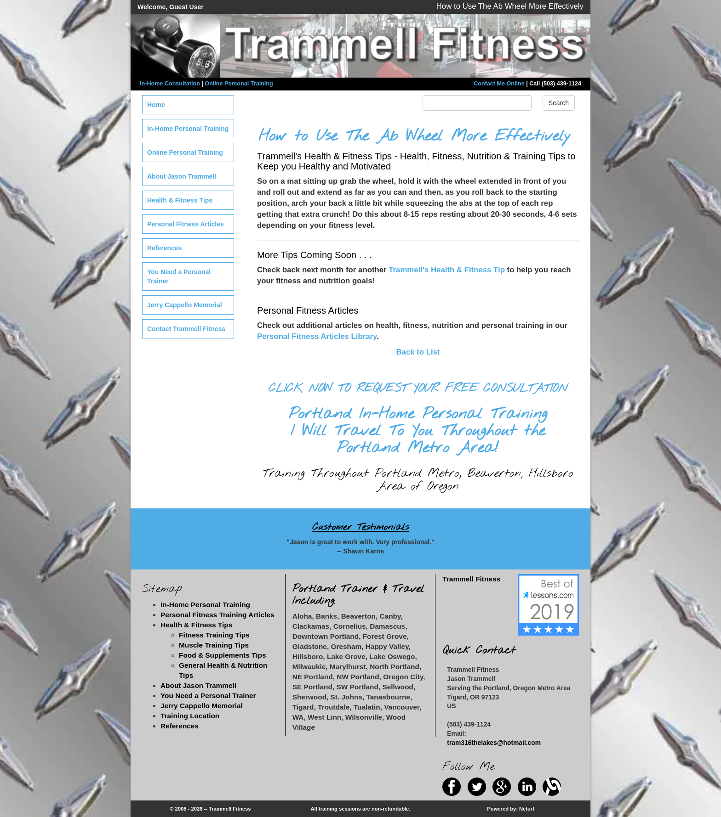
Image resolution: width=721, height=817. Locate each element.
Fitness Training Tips (214, 635)
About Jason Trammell (181, 176)
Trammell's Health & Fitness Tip (447, 269)
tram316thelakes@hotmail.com (494, 742)
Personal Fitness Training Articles (217, 615)
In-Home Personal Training (188, 128)
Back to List (418, 352)
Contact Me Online (499, 83)
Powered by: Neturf (510, 808)
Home (156, 104)
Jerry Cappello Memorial (184, 305)
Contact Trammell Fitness (186, 328)
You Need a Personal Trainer (179, 276)
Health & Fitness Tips (179, 200)
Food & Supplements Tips (222, 655)
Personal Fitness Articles (185, 224)
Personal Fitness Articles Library (317, 336)
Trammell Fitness (471, 579)
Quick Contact (478, 650)
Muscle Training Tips (214, 645)
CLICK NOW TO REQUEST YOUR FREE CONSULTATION (418, 388)
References (164, 248)
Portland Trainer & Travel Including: (358, 595)
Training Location (189, 716)
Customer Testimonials (360, 527)
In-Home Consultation (170, 83)
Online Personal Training (239, 83)
